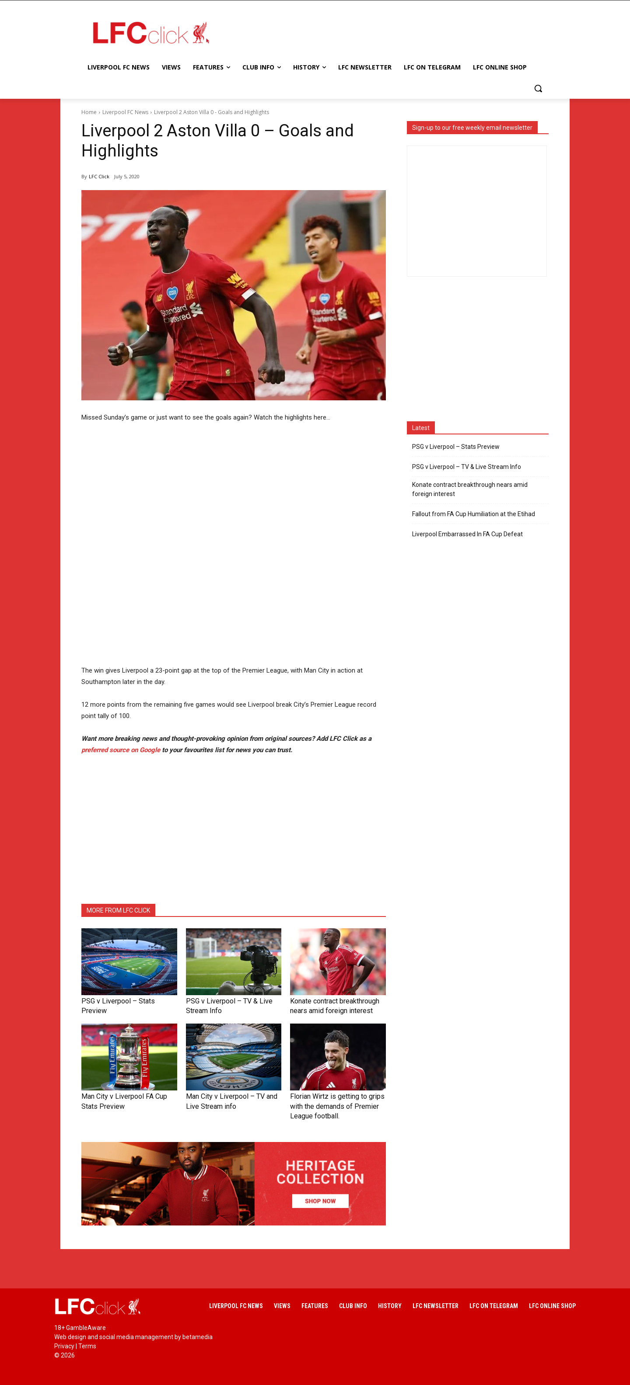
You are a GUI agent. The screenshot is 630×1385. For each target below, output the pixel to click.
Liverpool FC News (125, 112)
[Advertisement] (385, 32)
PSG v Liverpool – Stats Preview (121, 1000)
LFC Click (99, 176)
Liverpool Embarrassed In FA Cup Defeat (467, 534)
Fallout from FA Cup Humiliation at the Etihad (473, 513)
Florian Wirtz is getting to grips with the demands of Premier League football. (334, 1103)
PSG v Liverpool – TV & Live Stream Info (466, 466)
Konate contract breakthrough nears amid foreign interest (470, 489)
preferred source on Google (120, 750)
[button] (538, 88)
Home (89, 112)
